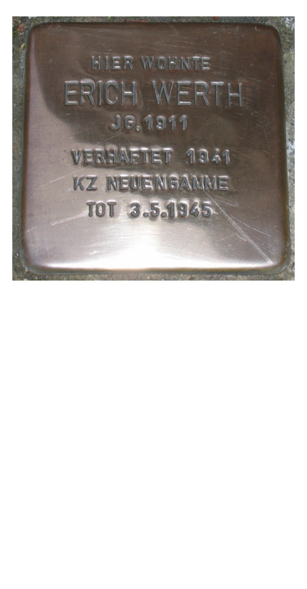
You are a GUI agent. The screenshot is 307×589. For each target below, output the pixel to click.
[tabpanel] (153, 149)
